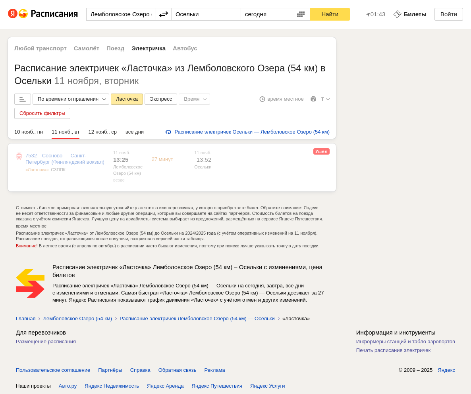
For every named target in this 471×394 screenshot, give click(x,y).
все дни (134, 132)
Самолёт (86, 48)
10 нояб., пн (28, 132)
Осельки (202, 166)
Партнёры (110, 370)
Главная (25, 318)
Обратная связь (177, 370)
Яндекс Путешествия (217, 386)
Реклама (215, 370)
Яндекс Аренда (165, 386)
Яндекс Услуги (267, 386)
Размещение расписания (46, 341)
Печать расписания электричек (393, 350)
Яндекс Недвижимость (112, 386)
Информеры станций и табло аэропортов (405, 341)
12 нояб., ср (102, 132)
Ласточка (127, 99)
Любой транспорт (40, 48)
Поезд (115, 48)
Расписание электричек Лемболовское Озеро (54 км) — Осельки (197, 318)
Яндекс (446, 370)
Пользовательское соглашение (53, 370)
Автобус (185, 48)
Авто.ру (68, 386)
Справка (140, 370)
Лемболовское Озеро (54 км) (77, 318)
